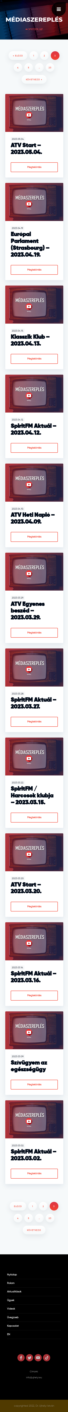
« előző (18, 56)
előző (18, 1206)
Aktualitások (14, 1291)
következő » (34, 80)
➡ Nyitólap (34, 29)
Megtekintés (34, 167)
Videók (11, 1309)
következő (34, 1230)
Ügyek (10, 1300)
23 (50, 68)
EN (8, 1334)
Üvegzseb (12, 1317)
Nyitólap (12, 1274)
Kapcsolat (13, 1326)
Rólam (11, 1283)
